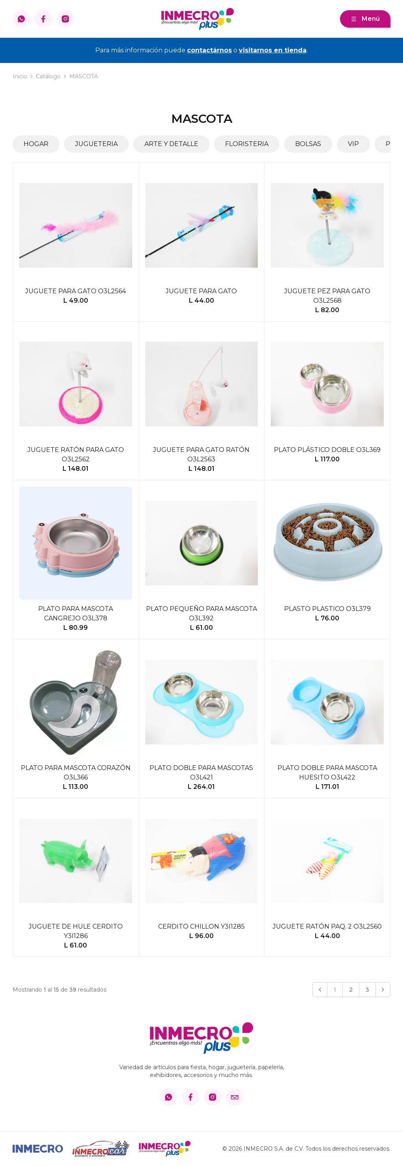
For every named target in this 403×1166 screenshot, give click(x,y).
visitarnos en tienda (273, 50)
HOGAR (36, 144)
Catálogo (48, 76)
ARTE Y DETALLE (171, 144)
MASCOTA (83, 76)
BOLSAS (308, 144)
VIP (353, 144)
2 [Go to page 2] (351, 989)
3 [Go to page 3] (367, 989)
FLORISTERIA (246, 144)
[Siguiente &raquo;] (382, 989)
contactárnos (209, 50)
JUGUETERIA (96, 144)
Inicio (20, 76)
